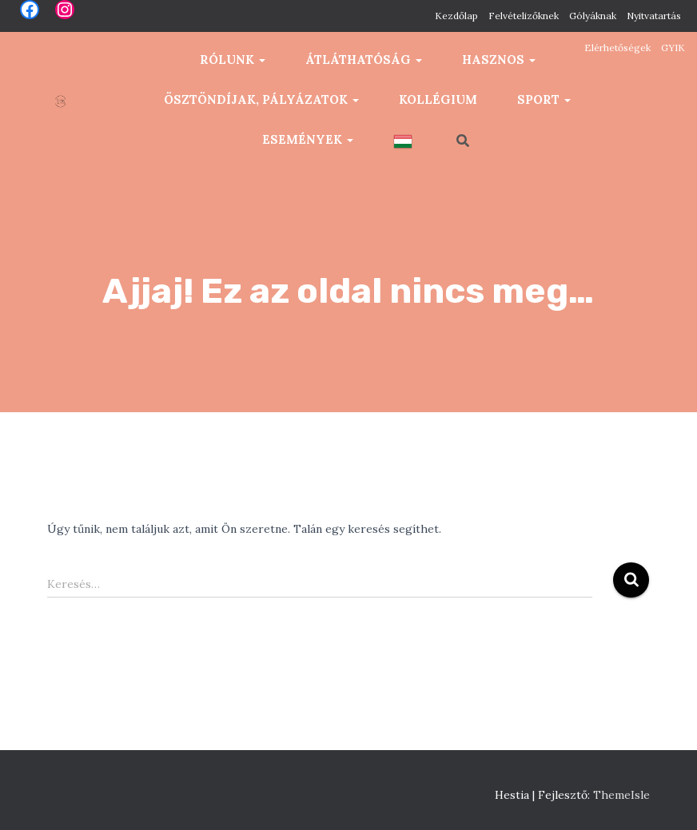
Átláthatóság (363, 59)
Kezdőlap (456, 16)
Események (307, 139)
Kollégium (438, 99)
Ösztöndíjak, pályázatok (261, 99)
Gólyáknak (592, 16)
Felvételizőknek (523, 16)
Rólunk (232, 59)
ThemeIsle (621, 795)
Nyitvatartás (654, 16)
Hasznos (499, 59)
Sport (544, 99)
